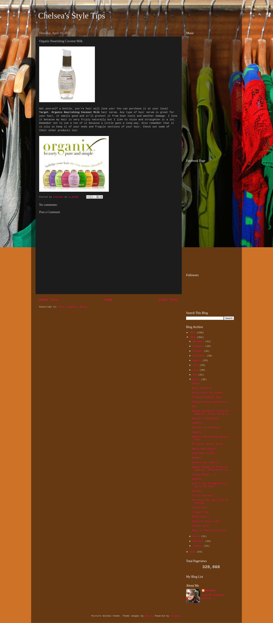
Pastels (197, 491)
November (199, 346)
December (199, 341)
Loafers (197, 423)
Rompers (197, 458)
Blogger (175, 616)
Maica (148, 616)
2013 (193, 332)
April (197, 379)
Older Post (168, 300)
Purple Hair (200, 507)
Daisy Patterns (202, 388)
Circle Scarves (202, 495)
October (198, 351)
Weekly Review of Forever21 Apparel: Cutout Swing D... (211, 412)
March (197, 536)
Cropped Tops (200, 512)
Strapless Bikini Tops (207, 397)
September (200, 356)
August (197, 360)
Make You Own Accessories (209, 530)
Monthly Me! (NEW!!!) (206, 462)
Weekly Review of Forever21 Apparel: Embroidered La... (211, 468)
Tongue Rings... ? (204, 474)
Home (108, 300)
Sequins (197, 432)
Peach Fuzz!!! (201, 516)
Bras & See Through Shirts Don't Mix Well (209, 485)
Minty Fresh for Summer (207, 392)
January (198, 546)
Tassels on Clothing (205, 427)
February (199, 541)
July (196, 365)
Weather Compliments (205, 418)
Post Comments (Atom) (73, 307)
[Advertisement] (208, 131)
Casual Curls (200, 526)
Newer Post (49, 300)
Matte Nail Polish (204, 448)
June (196, 370)
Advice (196, 383)
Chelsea (210, 590)
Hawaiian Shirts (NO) (206, 521)
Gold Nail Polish (203, 453)
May (195, 374)
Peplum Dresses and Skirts (209, 402)
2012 (193, 337)
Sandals (197, 479)
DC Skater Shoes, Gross (207, 444)
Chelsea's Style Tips (71, 15)
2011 (193, 552)
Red (194, 406)
